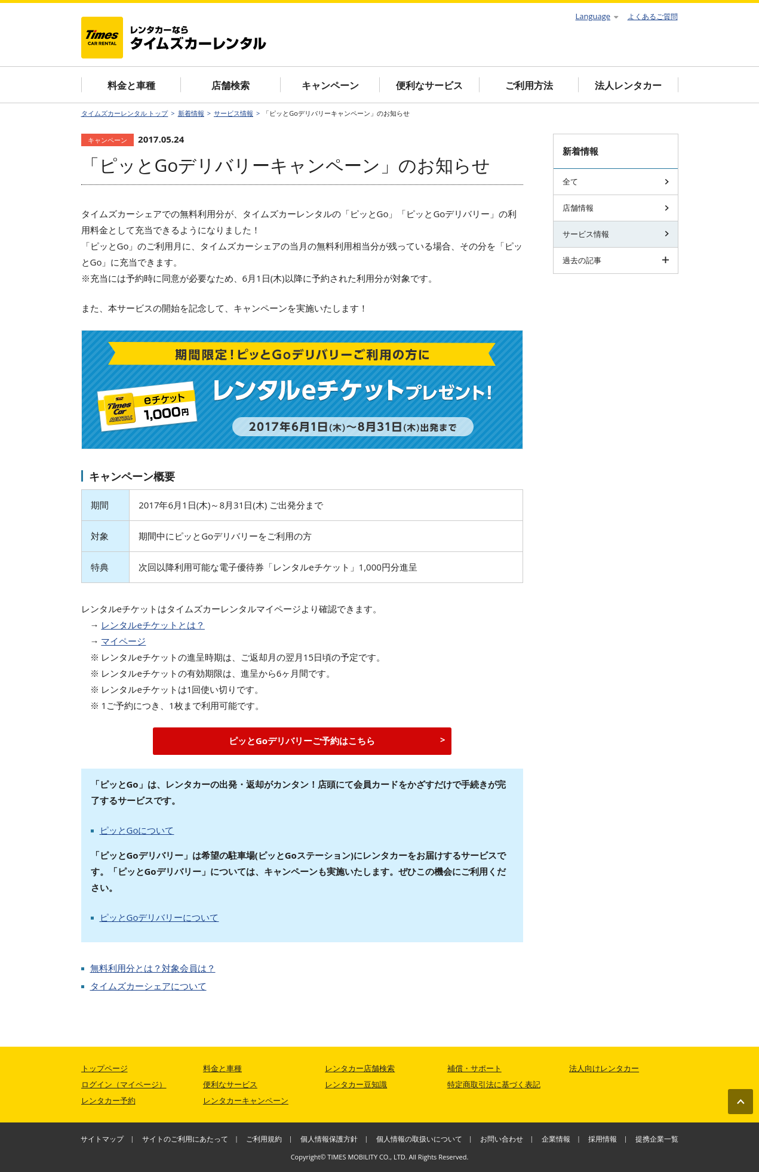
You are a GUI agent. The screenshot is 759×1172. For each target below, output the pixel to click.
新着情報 (191, 113)
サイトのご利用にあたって (185, 1139)
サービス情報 (233, 113)
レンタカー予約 (108, 1100)
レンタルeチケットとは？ (152, 625)
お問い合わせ (501, 1139)
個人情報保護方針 (329, 1139)
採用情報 (602, 1139)
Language (597, 16)
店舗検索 (230, 85)
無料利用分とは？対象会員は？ (153, 968)
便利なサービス (429, 85)
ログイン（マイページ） (124, 1084)
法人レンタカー (628, 85)
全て (616, 181)
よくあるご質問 (653, 16)
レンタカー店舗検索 (360, 1068)
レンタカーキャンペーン (245, 1100)
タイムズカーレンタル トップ (124, 113)
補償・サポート (474, 1068)
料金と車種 (131, 85)
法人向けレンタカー (604, 1068)
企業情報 (556, 1139)
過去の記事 (616, 260)
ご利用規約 (264, 1139)
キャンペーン (330, 85)
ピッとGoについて (137, 830)
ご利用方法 (529, 85)
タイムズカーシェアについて (148, 986)
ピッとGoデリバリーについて (159, 917)
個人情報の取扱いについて (419, 1139)
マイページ (123, 641)
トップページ (104, 1068)
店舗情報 (616, 207)
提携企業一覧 (656, 1139)
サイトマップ (102, 1139)
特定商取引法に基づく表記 (493, 1084)
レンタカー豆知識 (356, 1084)
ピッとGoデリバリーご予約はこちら (302, 741)
